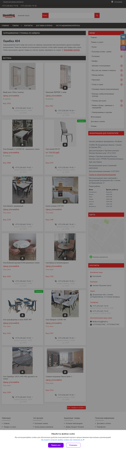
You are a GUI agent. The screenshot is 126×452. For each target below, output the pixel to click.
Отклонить (73, 445)
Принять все (55, 445)
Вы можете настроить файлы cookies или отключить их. (62, 440)
